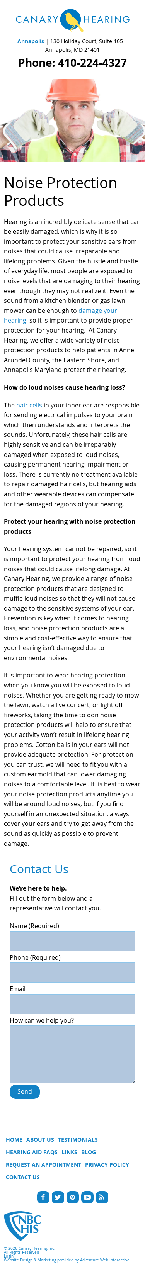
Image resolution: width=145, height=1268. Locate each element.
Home (14, 1139)
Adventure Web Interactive (105, 1260)
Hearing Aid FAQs (32, 1152)
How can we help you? (72, 1025)
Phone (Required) (72, 965)
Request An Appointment (43, 1164)
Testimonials (78, 1139)
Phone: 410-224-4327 (72, 62)
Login (9, 1256)
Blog (88, 1152)
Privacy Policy (107, 1164)
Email (72, 996)
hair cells (29, 405)
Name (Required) (72, 933)
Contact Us (23, 1177)
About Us (40, 1139)
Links (69, 1152)
